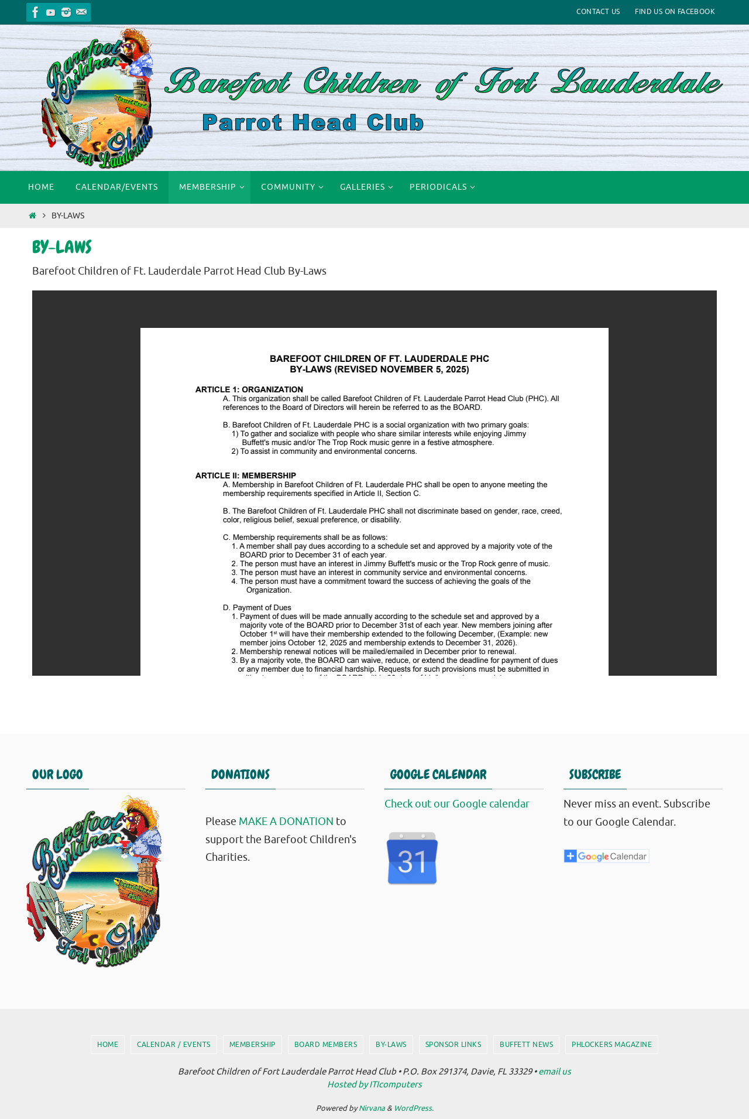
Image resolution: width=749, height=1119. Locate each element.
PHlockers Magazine (612, 1044)
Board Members (326, 1044)
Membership (252, 1044)
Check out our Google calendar (457, 804)
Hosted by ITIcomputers (374, 1084)
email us (554, 1071)
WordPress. (414, 1108)
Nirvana (372, 1108)
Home (107, 1044)
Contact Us (598, 11)
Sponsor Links (453, 1044)
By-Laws (391, 1044)
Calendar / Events (174, 1044)
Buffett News (526, 1044)
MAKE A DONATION (286, 821)
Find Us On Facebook (675, 11)
